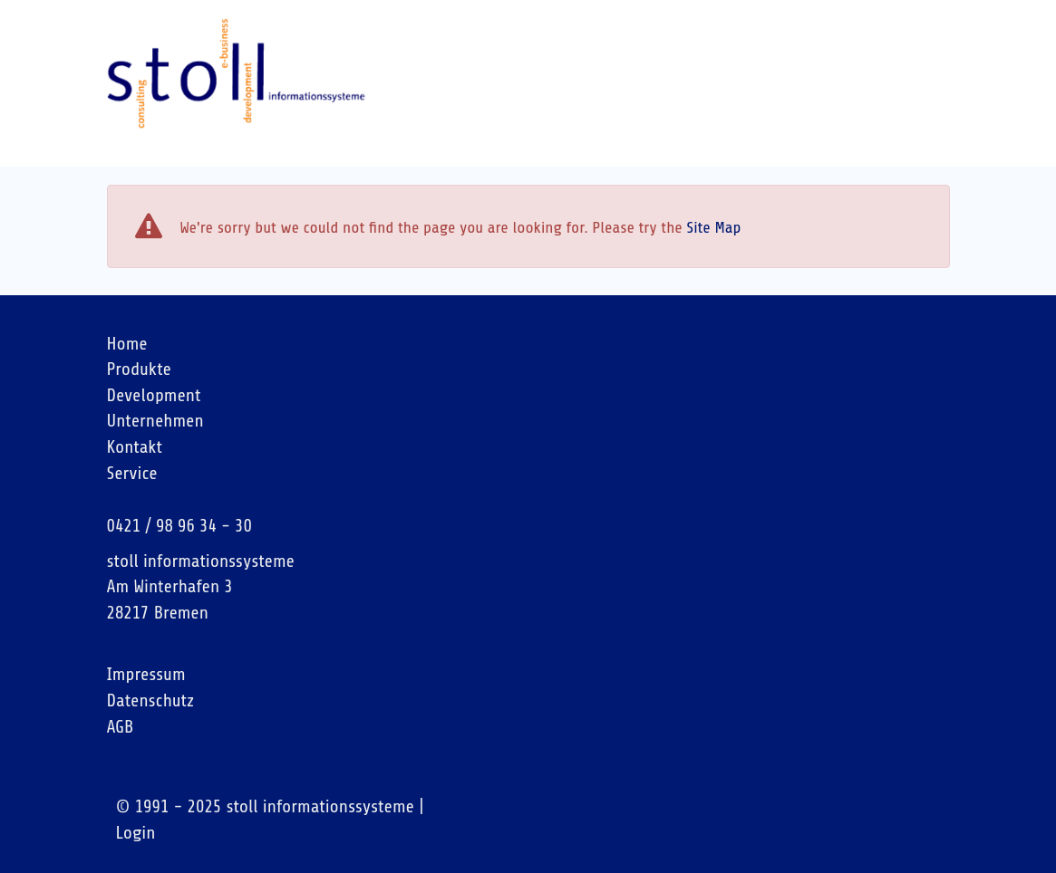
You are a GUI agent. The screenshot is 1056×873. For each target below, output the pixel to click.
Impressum (146, 674)
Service (132, 473)
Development (154, 395)
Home (127, 343)
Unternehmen (155, 420)
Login (136, 832)
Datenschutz (151, 700)
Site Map (713, 227)
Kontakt (135, 446)
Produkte (139, 369)
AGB (120, 726)
